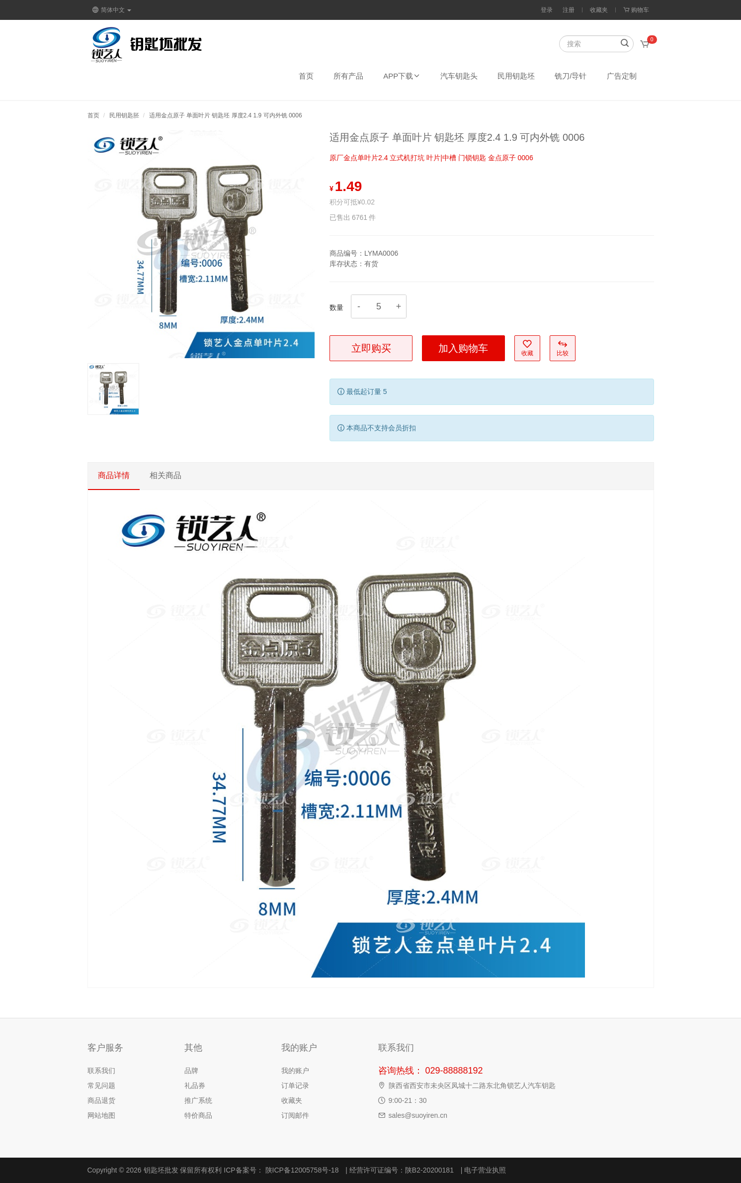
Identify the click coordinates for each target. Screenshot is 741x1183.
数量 (336, 307)
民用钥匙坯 (516, 76)
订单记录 (295, 1085)
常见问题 (101, 1085)
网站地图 (101, 1115)
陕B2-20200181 (429, 1170)
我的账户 (295, 1071)
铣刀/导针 (570, 76)
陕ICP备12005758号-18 (301, 1170)
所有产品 (348, 76)
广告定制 (622, 76)
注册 (569, 9)
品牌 (191, 1071)
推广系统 (198, 1100)
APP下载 (401, 76)
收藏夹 (599, 9)
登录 (547, 9)
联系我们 (101, 1071)
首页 (306, 76)
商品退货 (101, 1100)
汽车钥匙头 (459, 76)
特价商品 (198, 1115)
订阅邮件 (295, 1115)
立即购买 (371, 348)
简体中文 (111, 9)
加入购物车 (463, 348)
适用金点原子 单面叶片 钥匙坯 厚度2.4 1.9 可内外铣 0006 (225, 115)
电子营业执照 (485, 1170)
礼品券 (194, 1085)
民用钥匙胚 (124, 115)
